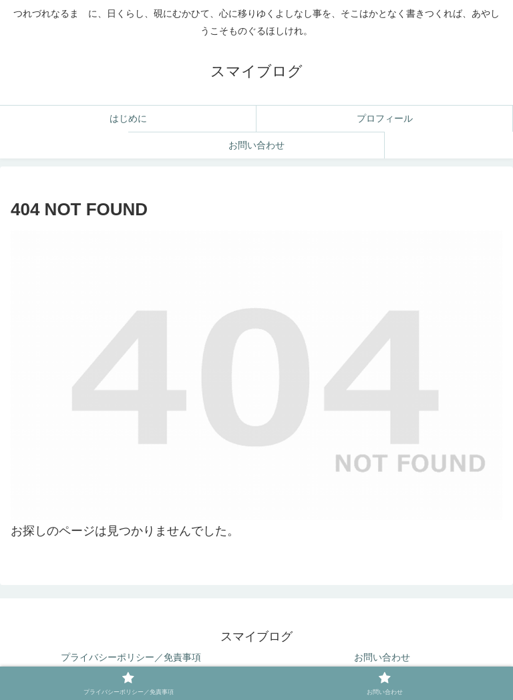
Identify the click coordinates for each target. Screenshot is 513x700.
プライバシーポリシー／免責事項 (131, 657)
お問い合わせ (382, 657)
